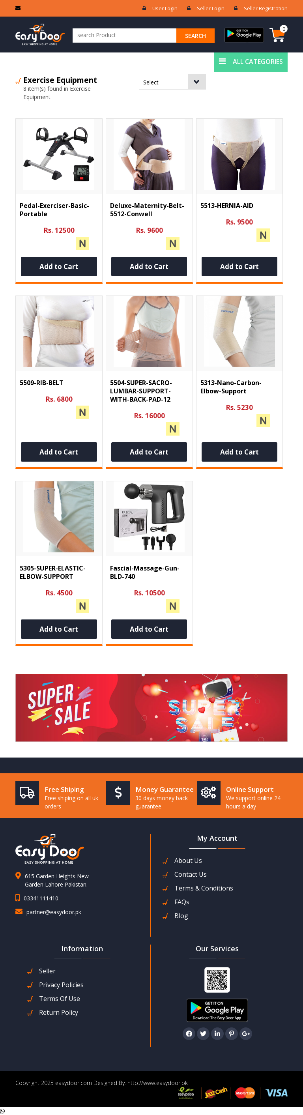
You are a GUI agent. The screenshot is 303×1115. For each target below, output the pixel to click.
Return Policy (58, 1012)
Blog (181, 916)
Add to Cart (58, 266)
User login (165, 8)
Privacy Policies (61, 985)
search (195, 35)
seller (47, 971)
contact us (190, 874)
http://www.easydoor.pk (157, 1083)
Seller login (210, 8)
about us (188, 861)
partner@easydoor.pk (53, 912)
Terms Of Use (59, 999)
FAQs (181, 902)
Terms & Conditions (203, 888)
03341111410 (41, 898)
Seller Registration (266, 8)
